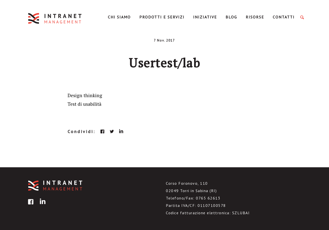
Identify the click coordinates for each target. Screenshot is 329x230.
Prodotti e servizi (162, 17)
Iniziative (205, 17)
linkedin (121, 131)
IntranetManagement (55, 18)
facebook (102, 131)
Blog (231, 17)
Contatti (284, 17)
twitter (112, 131)
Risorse (255, 17)
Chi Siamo (119, 17)
